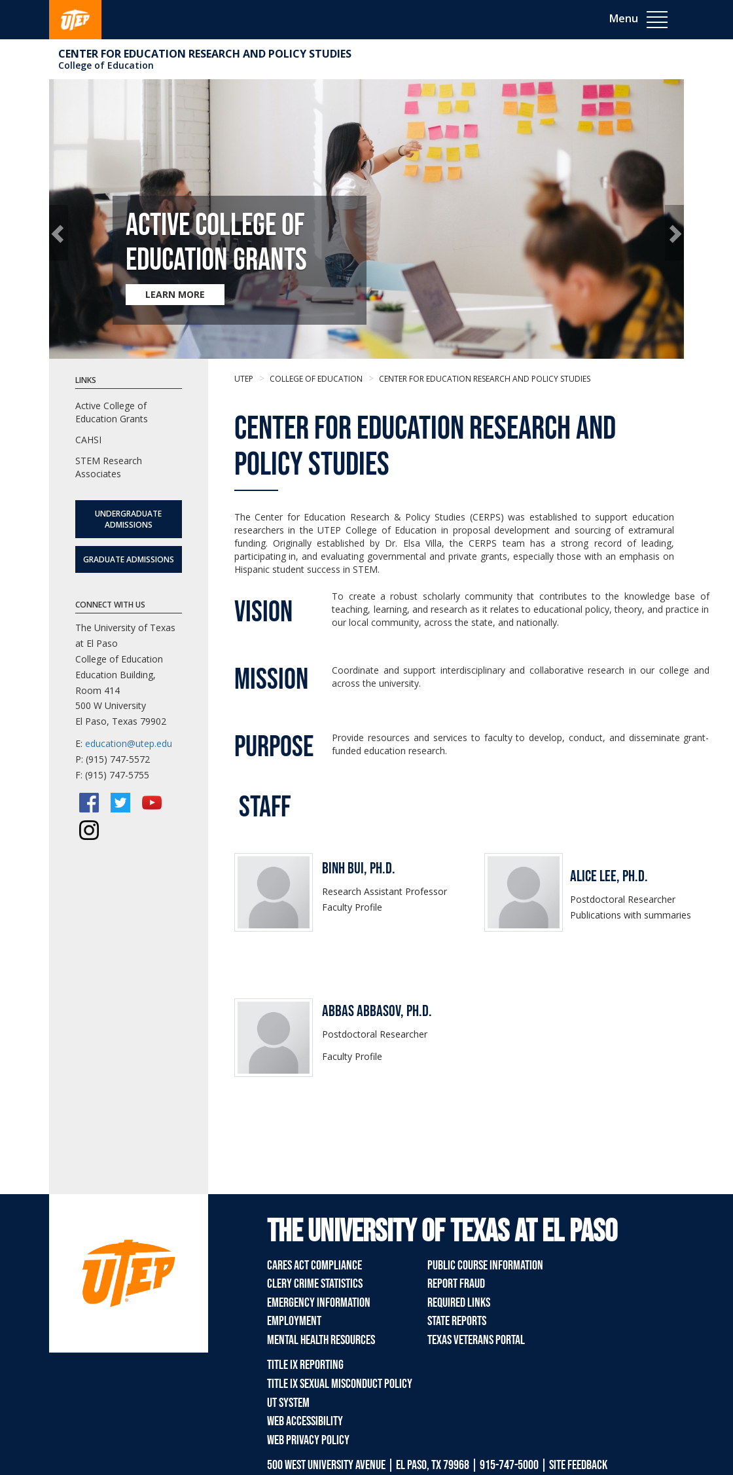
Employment (294, 1321)
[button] (58, 233)
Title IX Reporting (305, 1365)
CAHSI (88, 439)
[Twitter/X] (120, 802)
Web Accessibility (305, 1421)
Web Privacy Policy (308, 1440)
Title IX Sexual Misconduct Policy (339, 1384)
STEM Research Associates (108, 467)
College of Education (106, 65)
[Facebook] (89, 802)
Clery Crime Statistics (315, 1284)
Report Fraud (456, 1284)
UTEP (243, 378)
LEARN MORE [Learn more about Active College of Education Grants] (175, 294)
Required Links (458, 1303)
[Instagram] (89, 830)
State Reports (456, 1321)
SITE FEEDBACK (578, 1465)
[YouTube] (152, 802)
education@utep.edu (128, 743)
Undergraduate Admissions (128, 519)
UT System (288, 1403)
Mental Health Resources (321, 1340)
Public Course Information (485, 1265)
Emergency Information (318, 1303)
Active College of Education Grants (111, 412)
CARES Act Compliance (314, 1265)
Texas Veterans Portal (476, 1340)
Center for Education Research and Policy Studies (204, 53)
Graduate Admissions (128, 559)
